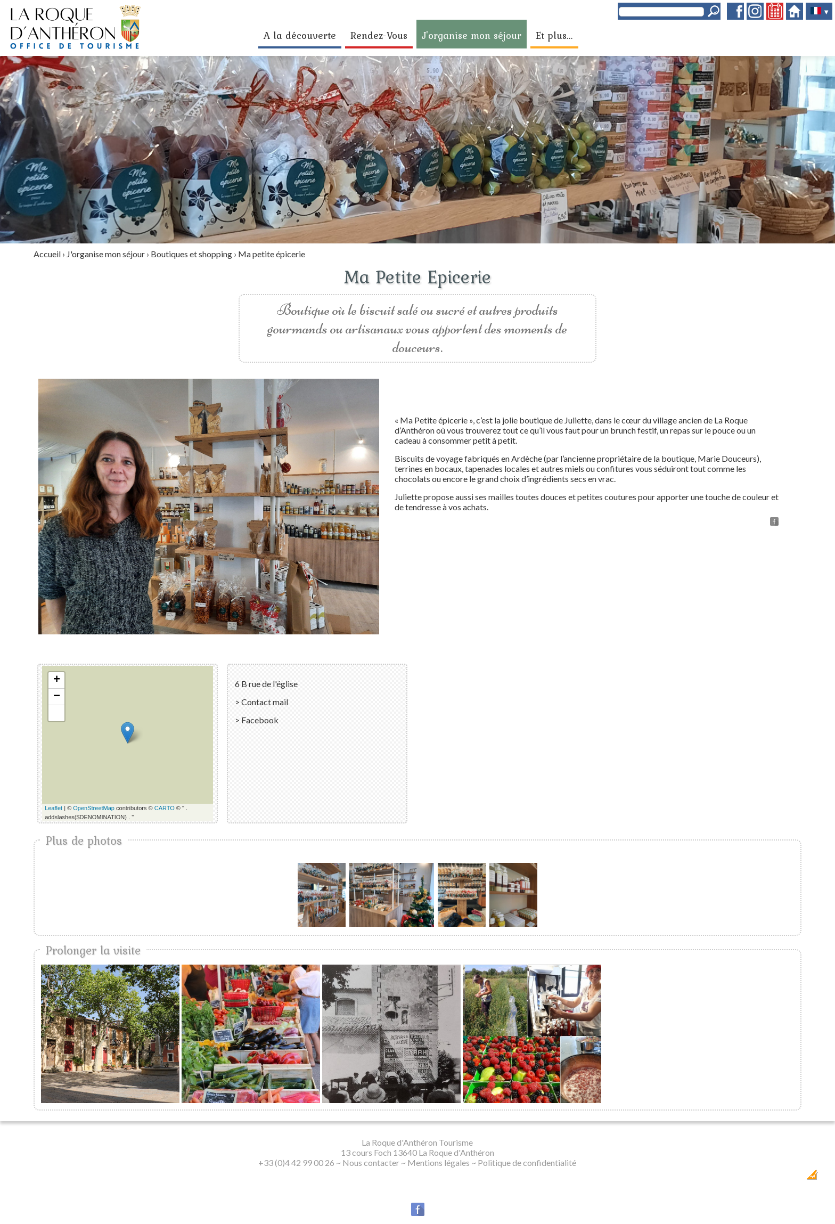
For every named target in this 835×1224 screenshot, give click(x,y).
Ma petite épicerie (271, 254)
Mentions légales (438, 1162)
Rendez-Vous (378, 35)
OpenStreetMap (93, 808)
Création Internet (791, 1178)
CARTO (164, 808)
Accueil (47, 254)
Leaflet (53, 808)
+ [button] (56, 680)
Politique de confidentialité (527, 1162)
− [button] (56, 697)
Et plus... (554, 35)
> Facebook (257, 720)
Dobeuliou (751, 1178)
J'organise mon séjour (471, 35)
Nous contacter (370, 1162)
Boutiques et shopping (191, 254)
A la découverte (300, 35)
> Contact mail (261, 702)
